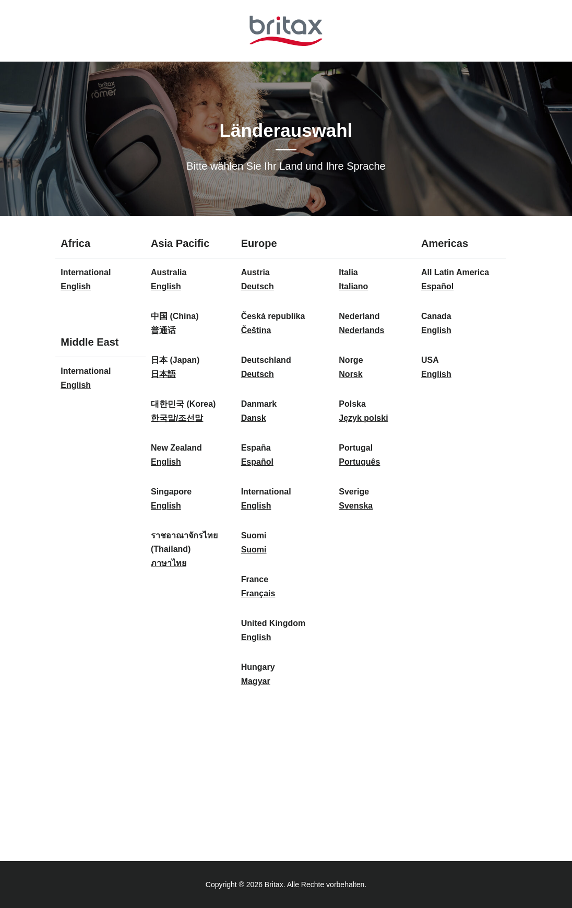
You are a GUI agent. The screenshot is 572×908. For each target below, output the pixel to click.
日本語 (163, 374)
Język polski (363, 418)
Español (257, 461)
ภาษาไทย (168, 563)
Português (359, 461)
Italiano (353, 286)
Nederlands (361, 330)
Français (258, 593)
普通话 (163, 330)
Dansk (253, 418)
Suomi (254, 549)
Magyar (255, 681)
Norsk (350, 374)
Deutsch (257, 286)
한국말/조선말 (177, 418)
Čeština (256, 330)
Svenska (356, 505)
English (76, 286)
